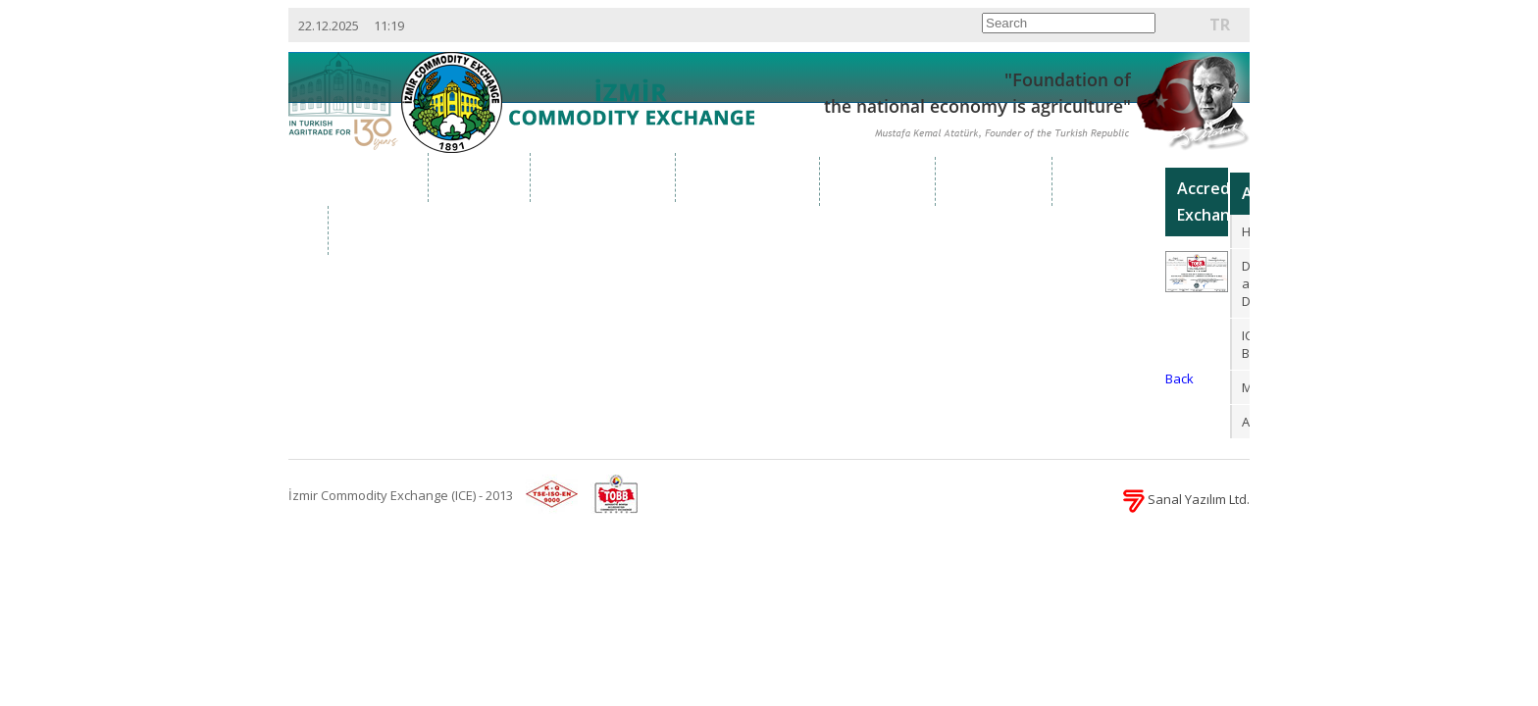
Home (377, 177)
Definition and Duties (1247, 283)
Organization (603, 177)
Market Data (748, 177)
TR (1219, 24)
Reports (1110, 181)
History (1247, 231)
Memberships (1247, 387)
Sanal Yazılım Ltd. (1186, 499)
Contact (386, 230)
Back (1179, 378)
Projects (994, 181)
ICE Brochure (1247, 344)
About (480, 177)
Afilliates (1247, 421)
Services (878, 181)
